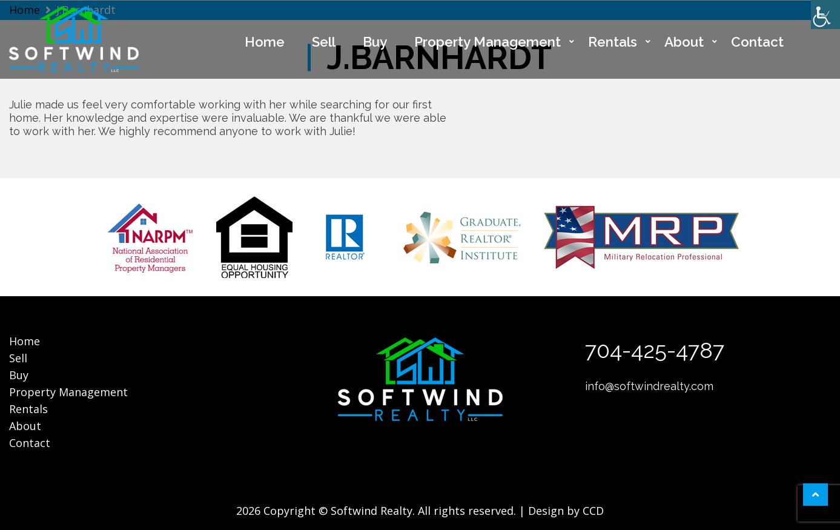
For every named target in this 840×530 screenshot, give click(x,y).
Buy (375, 42)
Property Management (487, 42)
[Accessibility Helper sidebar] (825, 14)
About (684, 42)
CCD (593, 510)
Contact (757, 42)
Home (265, 42)
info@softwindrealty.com (649, 386)
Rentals (612, 42)
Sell (324, 42)
